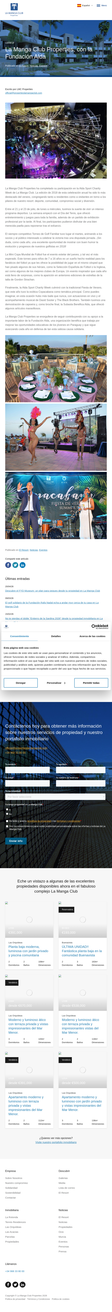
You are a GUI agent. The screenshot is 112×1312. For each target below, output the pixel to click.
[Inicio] (14, 10)
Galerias (63, 1178)
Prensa (62, 1251)
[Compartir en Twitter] (15, 565)
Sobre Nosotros (13, 1178)
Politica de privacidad (15, 1299)
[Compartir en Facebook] (8, 565)
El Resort (24, 65)
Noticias (34, 65)
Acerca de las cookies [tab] (92, 636)
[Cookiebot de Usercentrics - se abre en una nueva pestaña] (94, 626)
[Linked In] (22, 1285)
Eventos (43, 65)
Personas (64, 1246)
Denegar (21, 682)
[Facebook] (8, 1285)
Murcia (62, 1236)
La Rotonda (11, 1217)
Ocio (61, 1231)
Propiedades (12, 1241)
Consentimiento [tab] (19, 636)
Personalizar (56, 682)
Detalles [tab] (56, 636)
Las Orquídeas (13, 1227)
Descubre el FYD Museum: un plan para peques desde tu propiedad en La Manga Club (52, 590)
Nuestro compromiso (16, 1183)
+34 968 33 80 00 (15, 752)
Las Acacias (11, 1231)
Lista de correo (67, 1187)
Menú (101, 5)
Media (62, 1183)
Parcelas (10, 1236)
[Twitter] (15, 1285)
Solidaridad (11, 1187)
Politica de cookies (61, 1299)
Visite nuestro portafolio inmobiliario (56, 1142)
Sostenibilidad (12, 1192)
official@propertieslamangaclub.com (23, 93)
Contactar (10, 1197)
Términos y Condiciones (38, 1299)
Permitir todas (91, 682)
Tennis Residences (15, 1222)
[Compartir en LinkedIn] (22, 565)
